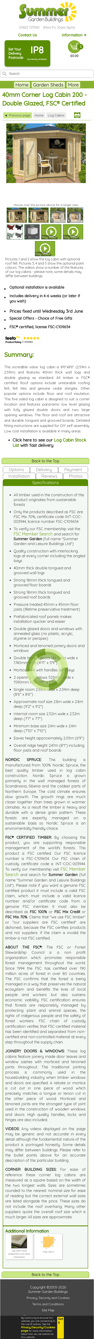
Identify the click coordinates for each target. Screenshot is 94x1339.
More (73, 85)
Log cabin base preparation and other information (19, 1252)
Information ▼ (74, 35)
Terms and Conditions (48, 1304)
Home (21, 85)
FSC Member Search (33, 533)
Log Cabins (56, 115)
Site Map (48, 1310)
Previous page (17, 115)
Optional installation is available (36, 287)
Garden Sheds (48, 85)
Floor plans (48, 1250)
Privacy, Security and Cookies (48, 1298)
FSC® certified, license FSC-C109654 (39, 326)
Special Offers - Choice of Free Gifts (40, 318)
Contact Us (27, 35)
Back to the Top (45, 461)
